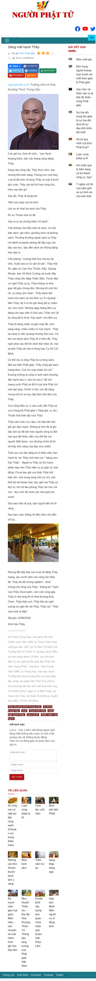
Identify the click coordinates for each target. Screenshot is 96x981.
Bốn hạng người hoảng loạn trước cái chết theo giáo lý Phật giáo (84, 74)
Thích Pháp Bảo (27, 53)
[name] (33, 764)
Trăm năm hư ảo (39, 864)
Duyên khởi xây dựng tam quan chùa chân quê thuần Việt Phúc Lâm (39, 922)
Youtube (48, 975)
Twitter (60, 975)
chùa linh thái (37, 710)
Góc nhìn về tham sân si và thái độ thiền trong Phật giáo (84, 97)
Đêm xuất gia (84, 59)
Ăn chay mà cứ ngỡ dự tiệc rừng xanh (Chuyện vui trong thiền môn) (12, 825)
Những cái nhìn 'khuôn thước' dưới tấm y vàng (12, 872)
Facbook (36, 975)
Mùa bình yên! (24, 864)
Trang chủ (9, 975)
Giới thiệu (23, 975)
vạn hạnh (33, 714)
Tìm (91, 38)
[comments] (33, 755)
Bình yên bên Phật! (53, 809)
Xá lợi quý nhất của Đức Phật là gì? (84, 143)
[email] (33, 770)
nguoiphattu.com (19, 84)
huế (24, 710)
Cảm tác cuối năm (39, 809)
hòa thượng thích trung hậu (25, 706)
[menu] (7, 40)
